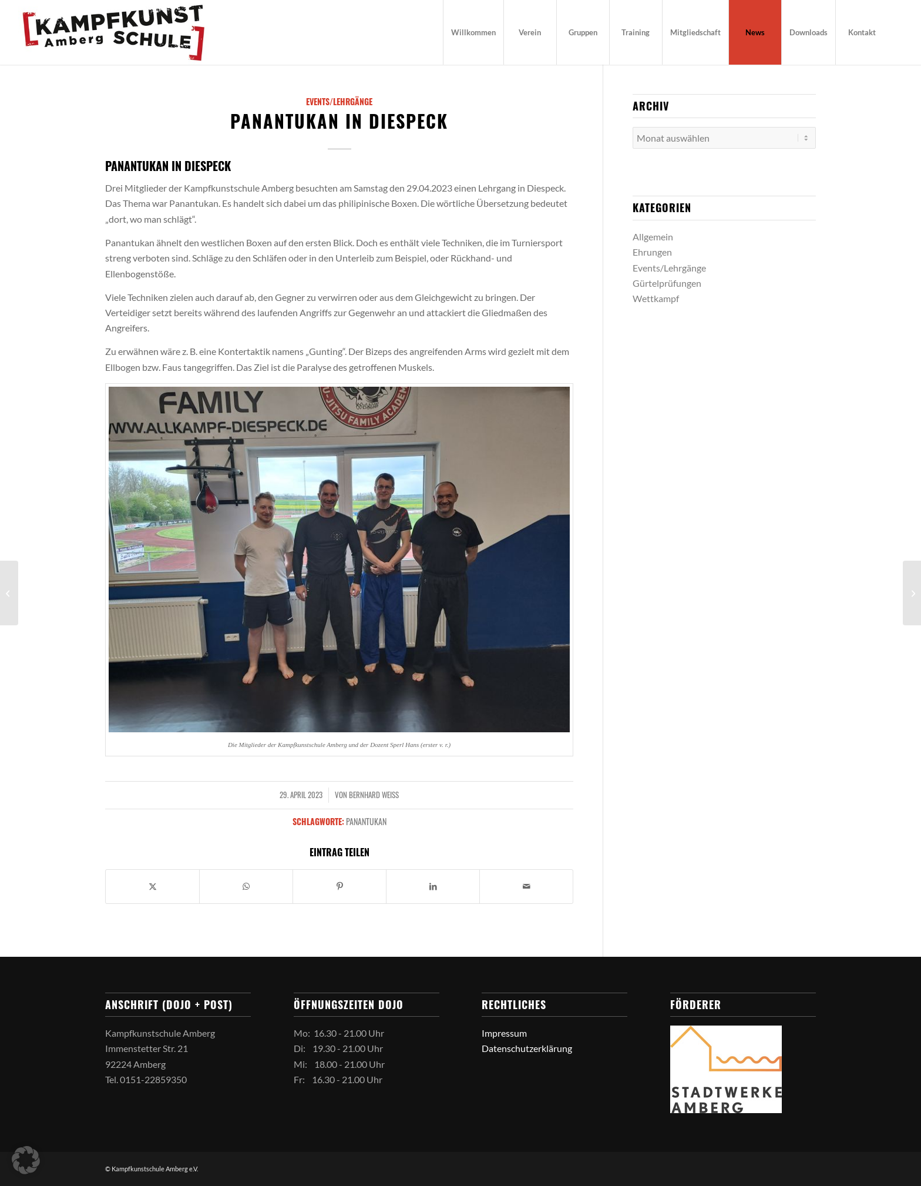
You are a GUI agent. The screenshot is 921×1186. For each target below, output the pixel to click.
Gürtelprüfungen (667, 283)
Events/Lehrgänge (339, 101)
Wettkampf (656, 298)
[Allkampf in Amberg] (9, 593)
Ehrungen (652, 251)
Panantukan (366, 821)
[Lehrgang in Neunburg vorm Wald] (912, 593)
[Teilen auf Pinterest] (339, 886)
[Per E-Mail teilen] (526, 886)
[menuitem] (473, 32)
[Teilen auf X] (152, 886)
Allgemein (653, 236)
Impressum (504, 1032)
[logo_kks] (113, 32)
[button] (26, 1160)
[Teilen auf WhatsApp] (246, 886)
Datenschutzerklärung (527, 1048)
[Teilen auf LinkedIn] (432, 886)
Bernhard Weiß (374, 794)
